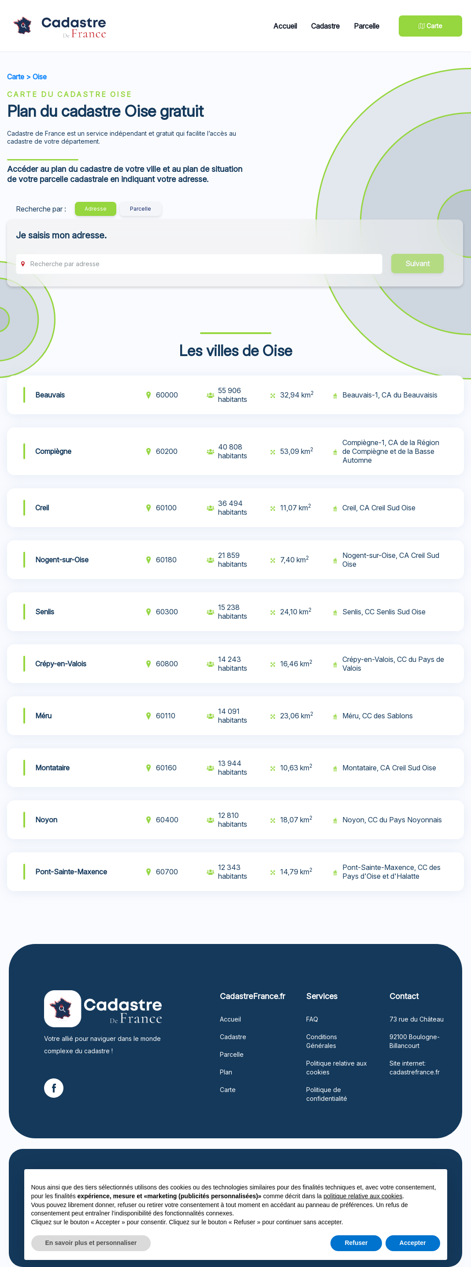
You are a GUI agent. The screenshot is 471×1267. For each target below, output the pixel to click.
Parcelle (366, 26)
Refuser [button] (356, 1242)
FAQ (312, 1019)
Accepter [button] (413, 1242)
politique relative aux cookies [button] (362, 1196)
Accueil (285, 26)
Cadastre (325, 26)
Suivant (417, 263)
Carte (15, 76)
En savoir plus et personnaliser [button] (91, 1242)
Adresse (96, 208)
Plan (226, 1072)
